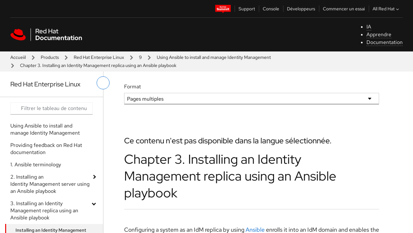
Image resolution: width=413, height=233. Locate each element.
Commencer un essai (344, 9)
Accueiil (18, 57)
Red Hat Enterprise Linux (99, 57)
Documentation (384, 42)
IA (368, 26)
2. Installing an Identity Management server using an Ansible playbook (50, 183)
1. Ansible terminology (35, 164)
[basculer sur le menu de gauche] (103, 82)
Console (271, 9)
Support (246, 9)
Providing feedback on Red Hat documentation (46, 149)
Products (50, 57)
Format (132, 86)
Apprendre (378, 34)
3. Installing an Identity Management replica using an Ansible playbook (44, 210)
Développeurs (301, 9)
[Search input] (51, 108)
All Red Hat (386, 9)
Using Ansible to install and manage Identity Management (214, 57)
